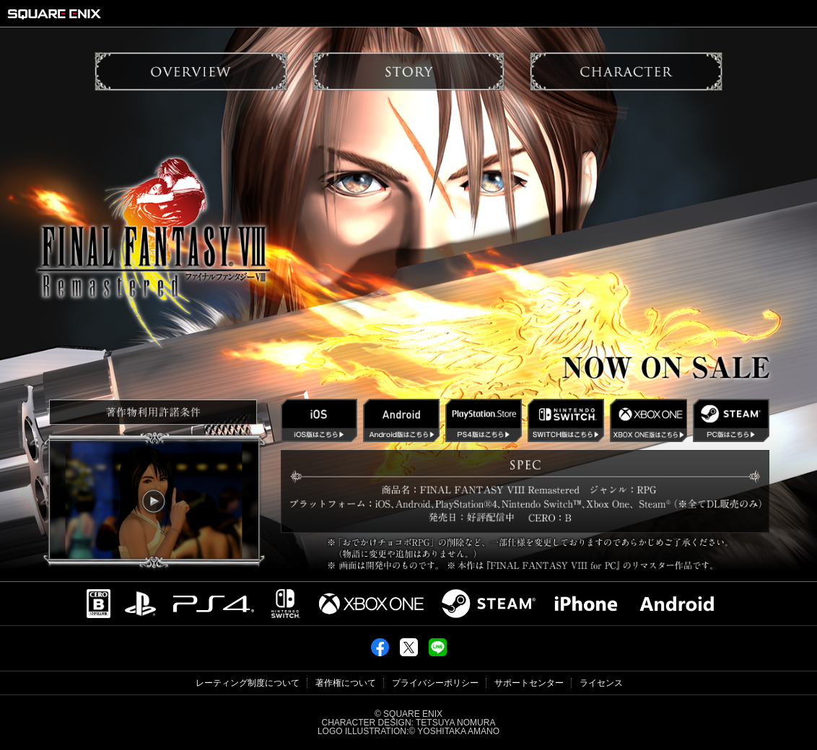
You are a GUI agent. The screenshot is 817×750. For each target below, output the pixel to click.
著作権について (345, 683)
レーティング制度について (248, 683)
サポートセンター (529, 683)
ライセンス (601, 683)
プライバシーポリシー (435, 683)
